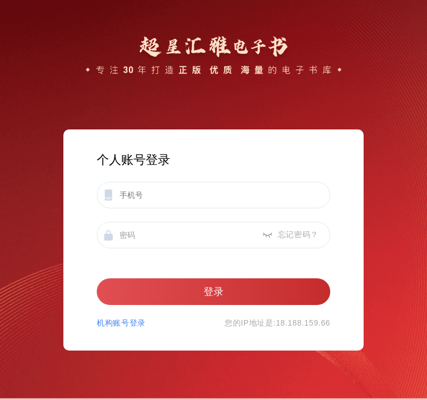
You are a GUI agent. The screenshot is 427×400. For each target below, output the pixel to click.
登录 (213, 291)
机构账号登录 (121, 322)
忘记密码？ (298, 234)
